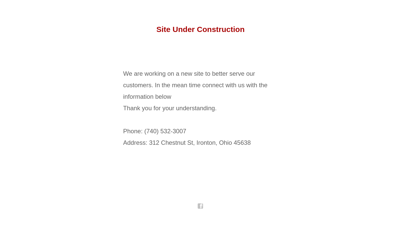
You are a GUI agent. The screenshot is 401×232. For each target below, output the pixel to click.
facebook (200, 206)
